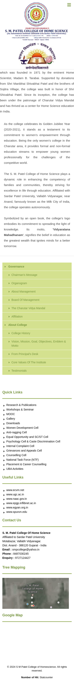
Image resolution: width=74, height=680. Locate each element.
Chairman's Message (24, 274)
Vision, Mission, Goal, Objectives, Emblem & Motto (38, 343)
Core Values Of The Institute (28, 362)
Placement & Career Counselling (26, 464)
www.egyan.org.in (17, 507)
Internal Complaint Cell (20, 446)
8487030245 (21, 553)
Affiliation (17, 316)
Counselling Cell (16, 455)
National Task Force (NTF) (22, 459)
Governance (16, 266)
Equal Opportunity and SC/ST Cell (27, 436)
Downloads (13, 423)
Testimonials (19, 370)
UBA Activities (14, 468)
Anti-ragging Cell (16, 432)
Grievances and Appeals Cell (24, 450)
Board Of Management (25, 299)
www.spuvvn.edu (16, 511)
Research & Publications (21, 405)
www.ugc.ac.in (15, 494)
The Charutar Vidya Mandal (28, 308)
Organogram (19, 283)
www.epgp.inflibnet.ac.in (21, 503)
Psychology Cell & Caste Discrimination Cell (33, 441)
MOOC (10, 414)
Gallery (10, 418)
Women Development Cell (22, 427)
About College (17, 324)
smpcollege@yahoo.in (25, 549)
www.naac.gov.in (16, 498)
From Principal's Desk (24, 354)
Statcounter (46, 677)
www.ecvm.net (15, 490)
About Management (23, 291)
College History (20, 333)
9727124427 (23, 557)
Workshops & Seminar (20, 409)
